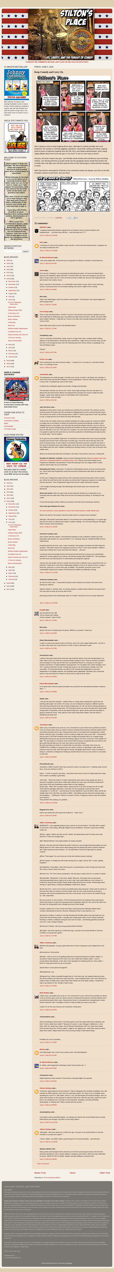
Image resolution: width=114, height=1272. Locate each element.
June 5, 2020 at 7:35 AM (48, 304)
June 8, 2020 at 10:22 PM (48, 1122)
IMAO (6, 423)
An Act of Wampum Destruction (14, 303)
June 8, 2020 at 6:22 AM (48, 1055)
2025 (8, 263)
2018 (8, 363)
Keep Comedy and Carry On (18, 334)
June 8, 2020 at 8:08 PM (48, 1105)
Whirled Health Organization (18, 328)
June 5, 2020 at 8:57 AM (48, 352)
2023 (8, 269)
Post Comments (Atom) (52, 1177)
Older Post (105, 1173)
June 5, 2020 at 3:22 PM (48, 633)
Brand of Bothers (14, 316)
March (10, 350)
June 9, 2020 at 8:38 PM (48, 1159)
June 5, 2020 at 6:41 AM (48, 263)
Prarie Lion (44, 359)
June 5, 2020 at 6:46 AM (48, 289)
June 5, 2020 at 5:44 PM (48, 718)
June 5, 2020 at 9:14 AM (48, 367)
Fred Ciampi (44, 311)
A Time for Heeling (14, 337)
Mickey (42, 1049)
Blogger (69, 1263)
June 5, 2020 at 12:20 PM (48, 603)
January (11, 357)
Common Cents (9, 418)
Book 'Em (11, 325)
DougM (42, 610)
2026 (8, 260)
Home (72, 1173)
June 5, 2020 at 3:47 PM (48, 648)
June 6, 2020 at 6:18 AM (48, 815)
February (11, 353)
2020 (8, 279)
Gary (41, 242)
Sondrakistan (8, 426)
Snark (42, 270)
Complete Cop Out (14, 331)
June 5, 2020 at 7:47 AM (48, 328)
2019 (8, 360)
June (10, 300)
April (10, 347)
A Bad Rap (12, 322)
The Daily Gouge (10, 429)
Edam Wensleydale (47, 683)
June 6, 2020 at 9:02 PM (48, 1010)
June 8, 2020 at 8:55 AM (48, 1081)
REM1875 (43, 227)
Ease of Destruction (15, 341)
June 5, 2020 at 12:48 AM (48, 235)
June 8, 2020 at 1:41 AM (48, 1042)
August (11, 293)
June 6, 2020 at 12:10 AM (48, 803)
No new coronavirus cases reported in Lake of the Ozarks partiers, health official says (69, 511)
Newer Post (40, 1173)
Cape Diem (12, 307)
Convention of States (11, 421)
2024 (8, 266)
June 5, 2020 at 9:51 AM (48, 400)
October (11, 287)
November (12, 284)
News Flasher (13, 319)
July (10, 296)
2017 (8, 366)
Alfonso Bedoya (46, 1088)
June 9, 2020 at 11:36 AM (48, 1142)
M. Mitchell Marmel (47, 257)
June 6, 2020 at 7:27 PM (48, 936)
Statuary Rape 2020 (15, 310)
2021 (8, 275)
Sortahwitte (44, 374)
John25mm (44, 725)
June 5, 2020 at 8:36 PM (48, 757)
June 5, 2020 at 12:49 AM (48, 250)
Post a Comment (43, 1164)
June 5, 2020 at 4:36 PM (48, 676)
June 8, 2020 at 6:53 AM (48, 1068)
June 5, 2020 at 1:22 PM (48, 620)
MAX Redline (44, 993)
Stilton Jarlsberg (46, 822)
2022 (8, 272)
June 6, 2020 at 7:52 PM (48, 986)
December (12, 281)
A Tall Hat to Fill (13, 313)
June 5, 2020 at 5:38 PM (48, 692)
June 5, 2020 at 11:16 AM (48, 527)
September (12, 290)
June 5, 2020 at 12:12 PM (48, 572)
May (10, 344)
